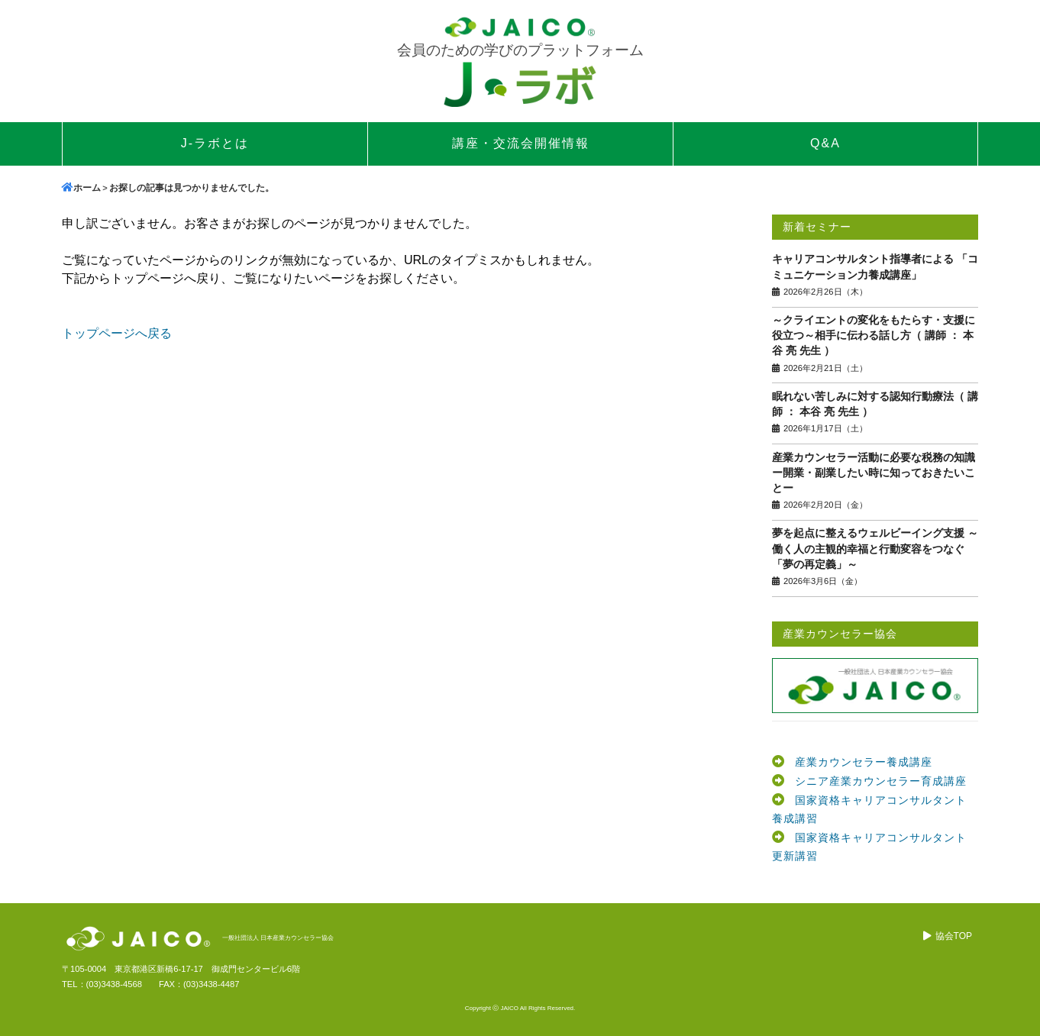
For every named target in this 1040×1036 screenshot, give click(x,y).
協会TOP (953, 936)
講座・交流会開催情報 (520, 143)
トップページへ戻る (117, 333)
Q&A (825, 143)
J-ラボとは (215, 143)
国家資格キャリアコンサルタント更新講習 (869, 846)
